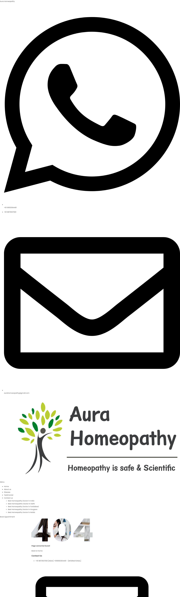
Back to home (37, 551)
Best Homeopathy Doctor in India (21, 501)
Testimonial (8, 495)
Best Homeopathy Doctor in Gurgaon (22, 509)
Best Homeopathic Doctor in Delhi (21, 504)
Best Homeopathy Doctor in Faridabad (23, 506)
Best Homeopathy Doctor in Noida (21, 512)
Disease (7, 492)
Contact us (8, 498)
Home (6, 486)
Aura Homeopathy (7, 1)
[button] (90, 482)
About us (7, 489)
